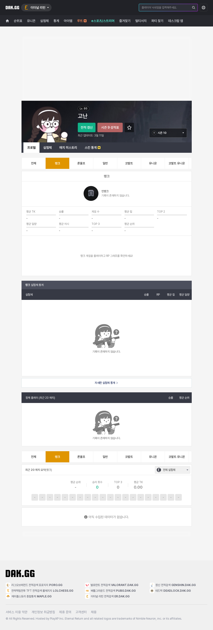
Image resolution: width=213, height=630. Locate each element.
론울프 (81, 163)
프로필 (31, 147)
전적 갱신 (87, 127)
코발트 (129, 163)
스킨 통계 (92, 147)
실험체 (47, 147)
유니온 (153, 163)
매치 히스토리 (68, 147)
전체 (33, 163)
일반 (105, 163)
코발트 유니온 (177, 163)
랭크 (57, 163)
